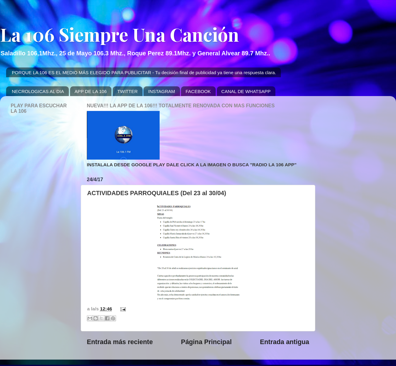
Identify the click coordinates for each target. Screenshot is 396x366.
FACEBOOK (198, 91)
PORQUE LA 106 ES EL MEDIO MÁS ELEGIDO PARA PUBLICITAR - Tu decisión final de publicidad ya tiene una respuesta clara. (144, 72)
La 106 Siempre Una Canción (119, 34)
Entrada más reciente (120, 342)
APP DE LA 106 (91, 91)
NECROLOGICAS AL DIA (38, 91)
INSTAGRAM (161, 91)
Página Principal (206, 342)
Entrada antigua (284, 342)
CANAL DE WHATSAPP (246, 91)
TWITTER (127, 91)
